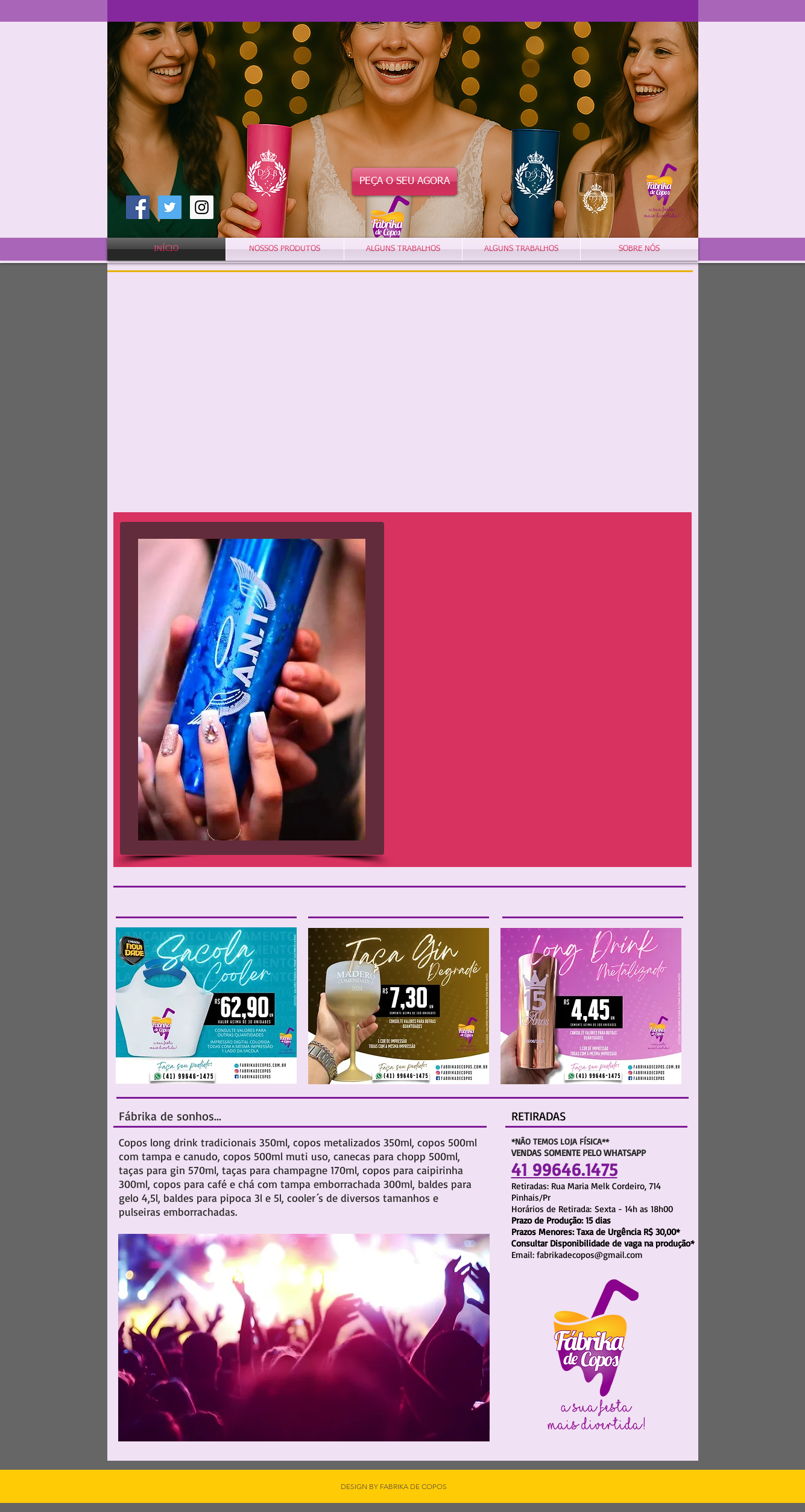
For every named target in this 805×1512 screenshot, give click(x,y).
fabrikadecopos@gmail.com (590, 1254)
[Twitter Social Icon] (170, 207)
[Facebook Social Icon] (138, 207)
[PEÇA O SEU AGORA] (404, 181)
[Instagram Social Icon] (201, 207)
